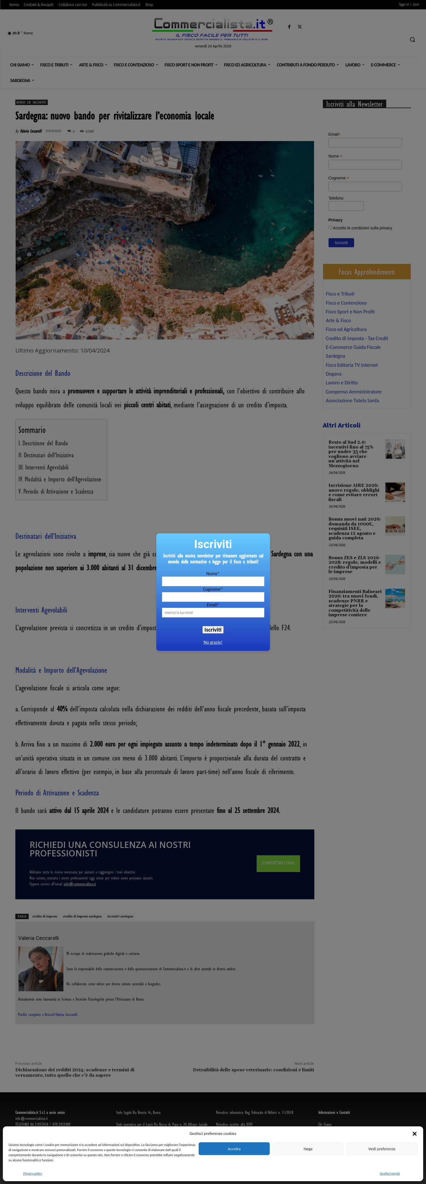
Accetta (234, 1148)
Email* (213, 604)
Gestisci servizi (390, 1173)
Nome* (213, 573)
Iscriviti (213, 629)
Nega (308, 1148)
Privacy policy (32, 1173)
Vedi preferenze (381, 1148)
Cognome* (213, 589)
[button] (414, 1134)
